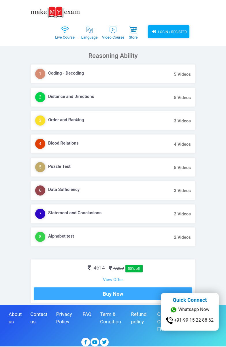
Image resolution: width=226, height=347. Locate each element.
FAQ (87, 314)
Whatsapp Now (189, 309)
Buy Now (113, 294)
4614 (96, 268)
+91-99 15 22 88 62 (190, 320)
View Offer (113, 279)
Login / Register (168, 31)
